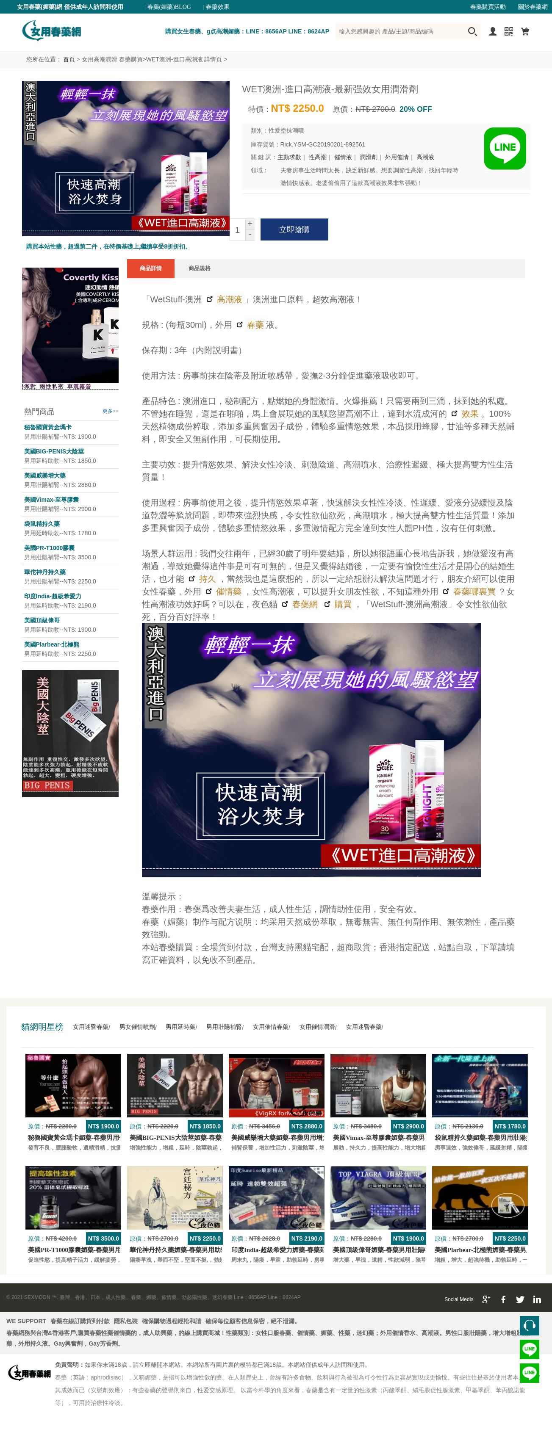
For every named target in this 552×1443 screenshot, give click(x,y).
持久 (206, 578)
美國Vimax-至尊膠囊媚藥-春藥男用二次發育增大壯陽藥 (410, 1137)
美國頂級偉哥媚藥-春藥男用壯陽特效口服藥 (394, 1250)
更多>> (111, 411)
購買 (342, 604)
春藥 (254, 324)
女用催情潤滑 (317, 1027)
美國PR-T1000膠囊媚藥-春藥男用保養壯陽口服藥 (97, 1250)
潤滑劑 (368, 157)
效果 (469, 413)
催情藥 (227, 591)
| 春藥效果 (216, 7)
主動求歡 (289, 157)
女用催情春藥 (270, 1027)
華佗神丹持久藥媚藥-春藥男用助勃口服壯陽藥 (194, 1250)
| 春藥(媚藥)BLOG (167, 7)
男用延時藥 (180, 1027)
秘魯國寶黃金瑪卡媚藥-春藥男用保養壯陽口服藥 (96, 1137)
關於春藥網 (533, 7)
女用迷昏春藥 (90, 1027)
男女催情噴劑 (137, 1027)
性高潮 (318, 157)
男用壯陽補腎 (224, 1027)
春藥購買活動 (488, 7)
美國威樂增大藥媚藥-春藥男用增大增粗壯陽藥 (296, 1137)
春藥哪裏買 (473, 591)
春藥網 (304, 604)
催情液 (343, 157)
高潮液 (425, 157)
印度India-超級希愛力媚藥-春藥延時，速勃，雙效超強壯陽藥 (316, 1250)
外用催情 (397, 157)
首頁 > (71, 59)
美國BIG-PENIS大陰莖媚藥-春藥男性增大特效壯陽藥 (204, 1137)
